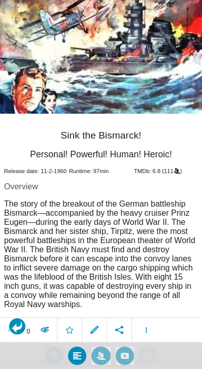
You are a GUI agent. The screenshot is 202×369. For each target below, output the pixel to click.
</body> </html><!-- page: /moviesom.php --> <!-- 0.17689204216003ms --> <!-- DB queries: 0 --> (101, 184)
